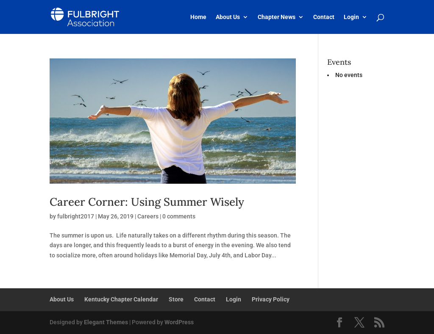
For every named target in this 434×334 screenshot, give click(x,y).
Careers (148, 216)
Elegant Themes (106, 322)
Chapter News (276, 17)
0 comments (178, 216)
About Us (228, 17)
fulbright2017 (75, 216)
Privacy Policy (270, 299)
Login (351, 17)
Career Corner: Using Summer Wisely (147, 202)
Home (198, 17)
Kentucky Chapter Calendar (121, 299)
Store (176, 299)
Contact (323, 17)
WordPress (179, 322)
